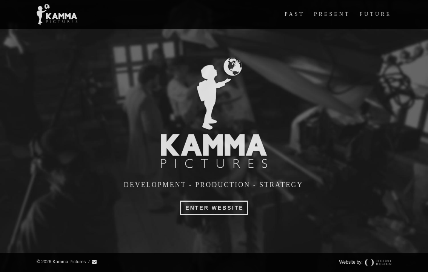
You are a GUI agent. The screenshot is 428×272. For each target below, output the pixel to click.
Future (375, 14)
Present (332, 14)
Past (295, 14)
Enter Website (214, 208)
